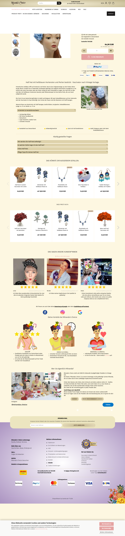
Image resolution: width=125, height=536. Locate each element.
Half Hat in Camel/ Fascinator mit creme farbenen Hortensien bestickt (20, 185)
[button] (102, 3)
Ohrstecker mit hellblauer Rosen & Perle (41, 185)
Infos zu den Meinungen (62, 256)
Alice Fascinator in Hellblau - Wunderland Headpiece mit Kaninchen (83, 185)
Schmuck (64, 9)
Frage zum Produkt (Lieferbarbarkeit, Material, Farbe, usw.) (98, 72)
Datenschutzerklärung (41, 529)
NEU (79, 9)
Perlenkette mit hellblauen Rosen (62, 185)
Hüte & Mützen (37, 9)
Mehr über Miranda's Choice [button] (93, 399)
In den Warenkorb (95, 56)
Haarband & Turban (51, 9)
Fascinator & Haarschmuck (21, 9)
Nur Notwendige (106, 528)
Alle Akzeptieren (106, 524)
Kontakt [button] (75, 399)
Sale (84, 9)
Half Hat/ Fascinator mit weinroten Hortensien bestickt (20, 229)
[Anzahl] (97, 51)
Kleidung (72, 9)
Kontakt (111, 9)
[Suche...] (59, 3)
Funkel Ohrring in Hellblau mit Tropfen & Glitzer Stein (104, 185)
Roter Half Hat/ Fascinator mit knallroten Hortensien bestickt (104, 229)
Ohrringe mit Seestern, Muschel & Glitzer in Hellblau (41, 229)
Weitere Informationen (106, 532)
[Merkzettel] (109, 3)
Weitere (91, 9)
